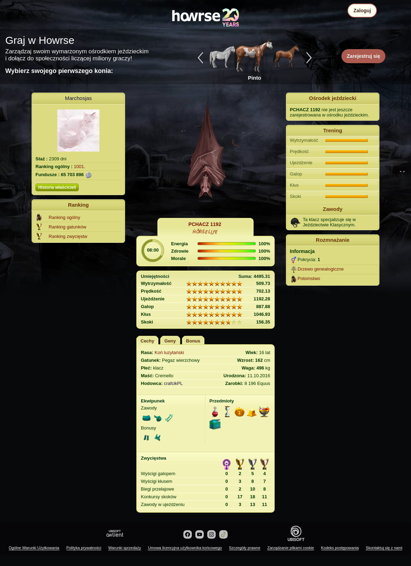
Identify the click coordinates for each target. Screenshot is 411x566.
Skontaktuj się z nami (384, 548)
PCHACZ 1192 (204, 224)
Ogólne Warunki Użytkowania (34, 548)
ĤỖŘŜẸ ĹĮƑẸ (205, 231)
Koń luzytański (169, 352)
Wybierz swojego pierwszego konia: (59, 70)
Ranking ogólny (64, 217)
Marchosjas (78, 98)
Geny (170, 341)
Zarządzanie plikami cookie (290, 548)
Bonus (193, 341)
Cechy (147, 341)
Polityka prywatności (84, 548)
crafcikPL (173, 383)
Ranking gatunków (67, 226)
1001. (79, 166)
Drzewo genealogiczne (321, 269)
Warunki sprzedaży (124, 548)
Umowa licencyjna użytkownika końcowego (185, 548)
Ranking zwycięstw (68, 236)
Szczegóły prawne (244, 548)
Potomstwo (309, 278)
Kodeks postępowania (340, 548)
